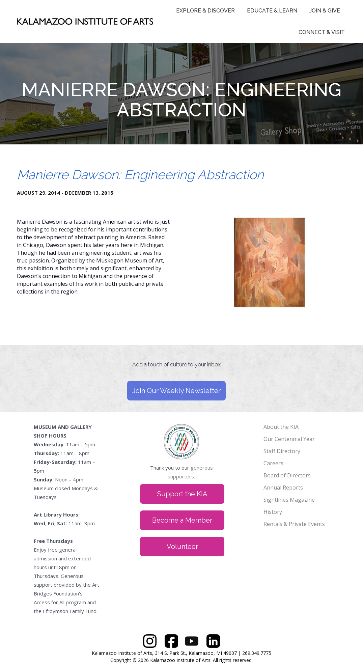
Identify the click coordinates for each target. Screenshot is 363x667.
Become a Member (182, 520)
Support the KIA (182, 494)
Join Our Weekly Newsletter (176, 391)
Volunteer (182, 547)
